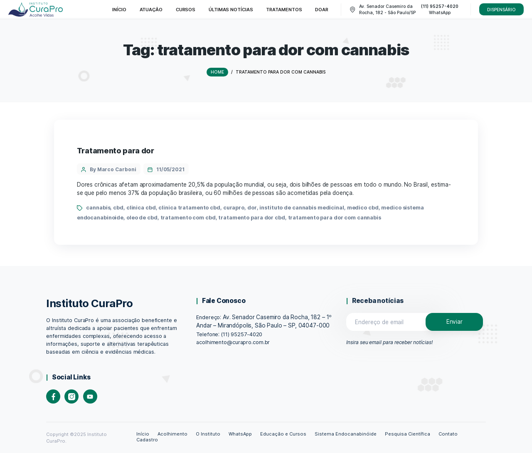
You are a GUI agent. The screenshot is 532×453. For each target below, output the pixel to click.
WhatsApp (240, 434)
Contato (448, 434)
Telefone (207, 334)
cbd (118, 207)
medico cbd (363, 207)
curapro (233, 207)
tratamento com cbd (188, 217)
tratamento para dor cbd (251, 217)
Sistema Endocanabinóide (345, 434)
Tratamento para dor (115, 150)
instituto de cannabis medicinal (301, 207)
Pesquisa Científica (407, 434)
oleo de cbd (142, 217)
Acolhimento (172, 434)
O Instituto (208, 434)
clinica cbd (141, 207)
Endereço (208, 317)
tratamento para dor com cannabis (334, 217)
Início (142, 434)
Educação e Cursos (283, 434)
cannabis (98, 207)
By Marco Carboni (113, 169)
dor (252, 207)
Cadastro (147, 440)
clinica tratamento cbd (189, 207)
